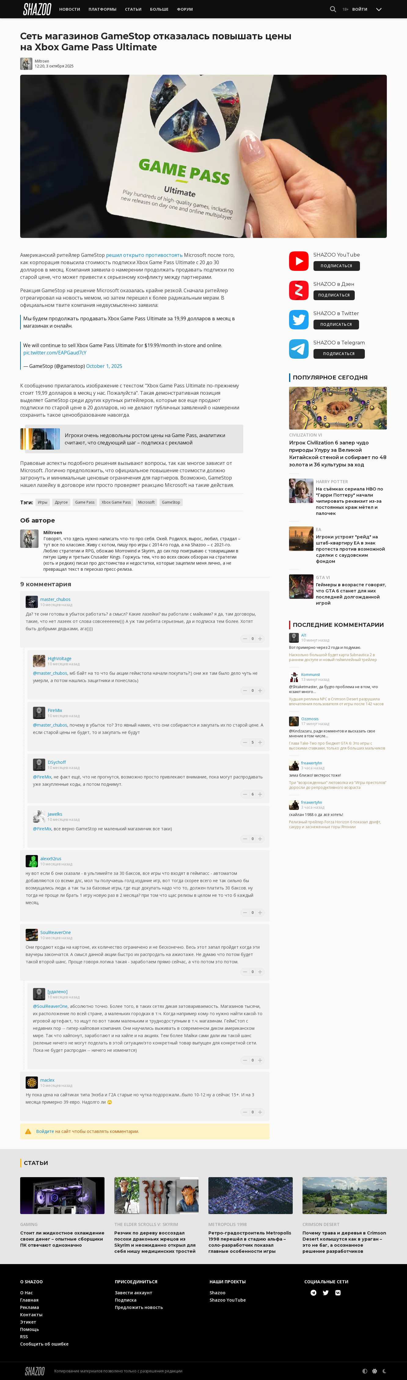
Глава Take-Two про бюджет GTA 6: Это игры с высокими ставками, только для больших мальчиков (337, 746)
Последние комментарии (338, 625)
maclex (47, 1080)
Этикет (28, 1321)
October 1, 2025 (104, 366)
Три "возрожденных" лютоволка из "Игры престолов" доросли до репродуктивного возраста (338, 785)
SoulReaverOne (55, 932)
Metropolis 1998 (227, 1224)
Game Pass (84, 502)
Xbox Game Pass (116, 502)
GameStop (171, 502)
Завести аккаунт (133, 1292)
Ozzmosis (309, 718)
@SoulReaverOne (50, 1006)
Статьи (133, 9)
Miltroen (42, 60)
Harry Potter (332, 481)
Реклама (29, 1307)
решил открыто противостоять (144, 255)
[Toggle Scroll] (378, 9)
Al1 (304, 635)
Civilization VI (305, 435)
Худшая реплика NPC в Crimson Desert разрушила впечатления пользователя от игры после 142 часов (336, 701)
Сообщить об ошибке (44, 1343)
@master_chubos (50, 673)
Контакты (31, 1314)
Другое (61, 502)
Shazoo (218, 1292)
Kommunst (310, 674)
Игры (42, 502)
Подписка (126, 1300)
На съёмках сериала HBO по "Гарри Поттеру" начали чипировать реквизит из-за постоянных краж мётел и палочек (349, 501)
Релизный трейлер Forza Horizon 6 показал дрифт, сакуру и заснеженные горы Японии (335, 824)
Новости (69, 9)
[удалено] (58, 991)
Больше (159, 9)
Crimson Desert (321, 1224)
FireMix (55, 710)
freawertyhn (311, 763)
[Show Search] (333, 9)
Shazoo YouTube (228, 1300)
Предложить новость (139, 1307)
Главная (29, 1300)
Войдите (45, 1131)
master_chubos (55, 599)
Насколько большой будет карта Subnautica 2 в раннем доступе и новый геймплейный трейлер (333, 657)
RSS (24, 1336)
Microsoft (146, 502)
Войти (359, 9)
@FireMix (42, 777)
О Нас (26, 1292)
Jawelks (55, 814)
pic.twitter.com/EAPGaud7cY (54, 352)
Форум (185, 9)
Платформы (102, 9)
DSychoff (57, 762)
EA (318, 529)
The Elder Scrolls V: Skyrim (146, 1224)
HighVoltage (60, 658)
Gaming (29, 1224)
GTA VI (323, 577)
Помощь (29, 1329)
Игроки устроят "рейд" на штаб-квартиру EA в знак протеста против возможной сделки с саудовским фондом (350, 549)
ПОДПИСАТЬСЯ (336, 265)
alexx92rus (50, 858)
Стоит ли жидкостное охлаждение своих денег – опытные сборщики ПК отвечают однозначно (62, 1239)
